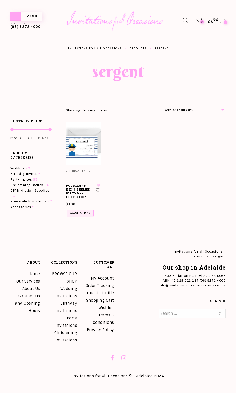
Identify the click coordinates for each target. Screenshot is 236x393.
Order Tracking (100, 285)
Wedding (17, 168)
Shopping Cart (100, 300)
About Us (31, 288)
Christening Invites (26, 185)
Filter (44, 137)
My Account (102, 278)
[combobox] (194, 110)
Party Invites (21, 179)
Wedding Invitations (66, 292)
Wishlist (106, 307)
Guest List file (100, 293)
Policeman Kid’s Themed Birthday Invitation (78, 191)
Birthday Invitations (66, 307)
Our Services (28, 281)
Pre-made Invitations (28, 201)
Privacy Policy (100, 329)
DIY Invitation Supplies (30, 190)
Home (34, 274)
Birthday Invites (23, 174)
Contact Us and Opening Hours (27, 303)
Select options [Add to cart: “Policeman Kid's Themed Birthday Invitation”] (79, 212)
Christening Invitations (65, 336)
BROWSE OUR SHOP (64, 278)
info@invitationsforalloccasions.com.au (193, 285)
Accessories (20, 207)
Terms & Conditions (103, 319)
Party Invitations (66, 322)
